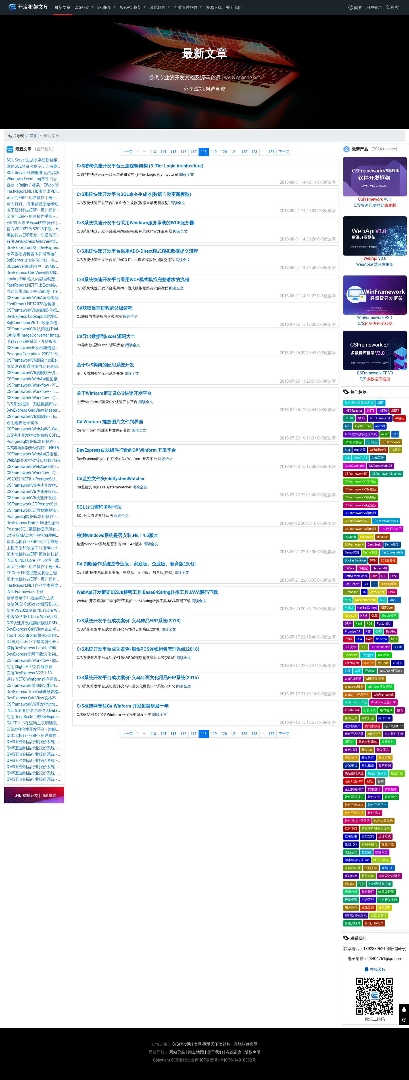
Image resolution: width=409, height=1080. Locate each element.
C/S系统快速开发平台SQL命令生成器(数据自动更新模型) (134, 194)
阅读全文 (186, 174)
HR (375, 584)
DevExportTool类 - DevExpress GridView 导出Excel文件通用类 (61, 247)
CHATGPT (360, 458)
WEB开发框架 (375, 679)
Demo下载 (370, 552)
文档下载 (371, 868)
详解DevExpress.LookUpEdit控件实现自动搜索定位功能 (55, 648)
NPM (363, 615)
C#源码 (395, 450)
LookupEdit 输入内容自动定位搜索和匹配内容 (47, 279)
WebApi (370, 671)
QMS (378, 631)
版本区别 (386, 710)
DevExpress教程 (392, 552)
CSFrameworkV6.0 (357, 521)
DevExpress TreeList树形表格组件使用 (40, 691)
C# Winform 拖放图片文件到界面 (110, 421)
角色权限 (351, 750)
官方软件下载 (394, 734)
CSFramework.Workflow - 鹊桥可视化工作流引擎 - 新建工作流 (61, 660)
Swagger (367, 655)
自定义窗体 (379, 915)
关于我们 (234, 7)
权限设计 (374, 789)
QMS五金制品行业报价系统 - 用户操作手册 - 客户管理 (54, 779)
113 (153, 152)
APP (347, 426)
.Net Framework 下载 (25, 591)
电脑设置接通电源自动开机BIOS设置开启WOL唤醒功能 (55, 366)
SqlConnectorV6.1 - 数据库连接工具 (38, 322)
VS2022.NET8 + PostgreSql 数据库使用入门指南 (49, 479)
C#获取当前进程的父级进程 (104, 308)
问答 (355, 7)
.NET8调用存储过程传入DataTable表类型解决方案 (51, 710)
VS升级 (398, 663)
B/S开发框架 (353, 442)
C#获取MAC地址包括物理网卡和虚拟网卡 (43, 535)
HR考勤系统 (389, 584)
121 (234, 152)
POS (369, 623)
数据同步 (381, 852)
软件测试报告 (354, 797)
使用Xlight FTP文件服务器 (30, 666)
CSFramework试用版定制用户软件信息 (41, 685)
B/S (395, 434)
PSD (368, 631)
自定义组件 (352, 923)
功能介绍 (374, 734)
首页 (34, 135)
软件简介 (391, 797)
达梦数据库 (352, 726)
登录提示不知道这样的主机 (30, 598)
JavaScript (377, 592)
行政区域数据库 (380, 884)
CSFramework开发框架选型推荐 (35, 347)
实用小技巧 (369, 844)
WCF (357, 671)
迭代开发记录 (354, 734)
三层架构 (368, 836)
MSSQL (394, 600)
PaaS (359, 623)
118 (204, 152)
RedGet (391, 631)
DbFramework (354, 544)
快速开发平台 (377, 773)
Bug (347, 450)
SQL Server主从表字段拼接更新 (34, 160)
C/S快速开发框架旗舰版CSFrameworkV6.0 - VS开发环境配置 (60, 435)
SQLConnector (380, 647)
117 (194, 152)
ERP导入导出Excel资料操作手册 (35, 222)
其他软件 (158, 7)
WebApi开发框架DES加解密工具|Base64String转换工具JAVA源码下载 (147, 592)
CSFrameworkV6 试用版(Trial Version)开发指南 (48, 329)
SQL (363, 647)
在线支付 (368, 907)
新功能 (349, 884)
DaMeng (350, 537)
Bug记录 (360, 450)
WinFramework (384, 694)
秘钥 (370, 781)
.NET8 (349, 418)
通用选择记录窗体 (22, 422)
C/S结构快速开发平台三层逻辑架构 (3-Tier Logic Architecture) (140, 166)
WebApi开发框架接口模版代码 (33, 460)
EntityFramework (356, 576)
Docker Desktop (355, 560)
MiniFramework (365, 600)
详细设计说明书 (389, 876)
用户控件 (351, 907)
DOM (373, 560)
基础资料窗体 (367, 742)
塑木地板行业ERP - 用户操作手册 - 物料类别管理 (49, 735)
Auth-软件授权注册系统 (361, 434)
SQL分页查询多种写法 (99, 507)
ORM (348, 623)
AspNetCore (363, 426)
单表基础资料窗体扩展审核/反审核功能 (41, 254)
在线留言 (234, 1052)
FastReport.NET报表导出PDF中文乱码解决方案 (48, 191)
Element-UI (379, 568)
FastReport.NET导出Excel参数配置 (37, 285)
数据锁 (366, 852)
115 (173, 152)
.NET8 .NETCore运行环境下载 (33, 560)
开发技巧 (351, 758)
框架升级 (397, 773)
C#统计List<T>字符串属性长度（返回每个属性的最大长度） (59, 641)
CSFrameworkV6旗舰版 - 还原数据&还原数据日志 (50, 416)
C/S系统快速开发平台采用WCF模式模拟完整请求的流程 (133, 279)
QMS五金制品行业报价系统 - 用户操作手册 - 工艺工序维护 (58, 766)
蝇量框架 (351, 899)
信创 (361, 884)
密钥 (380, 781)
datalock (382, 537)
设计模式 (384, 836)
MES (348, 600)
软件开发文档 (354, 813)
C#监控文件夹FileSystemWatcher (111, 478)
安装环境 (369, 710)
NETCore (387, 608)
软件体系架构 (383, 821)
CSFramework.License (386, 474)
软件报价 (391, 789)
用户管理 (368, 899)
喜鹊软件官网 (246, 1044)
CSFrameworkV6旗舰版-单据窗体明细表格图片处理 (52, 310)
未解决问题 (352, 868)
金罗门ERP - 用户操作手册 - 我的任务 (39, 216)
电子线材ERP (393, 726)
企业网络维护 (354, 789)
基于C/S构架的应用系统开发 (105, 365)
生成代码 (351, 844)
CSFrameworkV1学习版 (360, 481)
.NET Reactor (353, 410)
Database (366, 537)
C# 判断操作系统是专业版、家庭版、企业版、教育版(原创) (136, 564)
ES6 (383, 576)
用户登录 (374, 7)
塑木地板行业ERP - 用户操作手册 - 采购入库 (45, 579)
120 (224, 152)
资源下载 (214, 7)
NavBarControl (367, 608)
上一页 (127, 152)
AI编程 (399, 418)
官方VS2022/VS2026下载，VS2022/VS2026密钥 (50, 229)
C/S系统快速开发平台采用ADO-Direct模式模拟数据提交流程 (137, 251)
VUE (347, 671)
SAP (369, 639)
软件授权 (374, 813)
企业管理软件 (186, 7)
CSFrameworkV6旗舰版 (360, 529)
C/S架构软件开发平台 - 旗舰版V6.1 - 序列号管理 (49, 729)
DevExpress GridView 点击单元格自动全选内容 (48, 629)
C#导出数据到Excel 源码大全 (106, 336)
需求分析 (351, 892)
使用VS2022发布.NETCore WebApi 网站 (42, 610)
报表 (400, 710)
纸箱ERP (384, 907)
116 (183, 152)
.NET (380, 403)
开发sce (367, 750)
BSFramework (391, 442)
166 (271, 152)
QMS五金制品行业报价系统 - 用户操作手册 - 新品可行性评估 (60, 760)
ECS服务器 (388, 560)
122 (244, 152)
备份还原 (351, 718)
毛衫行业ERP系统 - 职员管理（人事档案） (43, 235)
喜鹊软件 (351, 876)
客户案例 (384, 765)
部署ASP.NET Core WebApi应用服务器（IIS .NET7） (52, 616)
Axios (385, 434)
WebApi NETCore (390, 671)
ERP (374, 576)
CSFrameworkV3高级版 (360, 497)
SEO (394, 639)
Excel (394, 576)
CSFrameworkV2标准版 (360, 489)
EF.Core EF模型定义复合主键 (32, 573)
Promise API (353, 631)
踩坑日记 (368, 718)
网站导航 (177, 1052)
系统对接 (368, 876)
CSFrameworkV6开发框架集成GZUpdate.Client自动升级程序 (60, 704)
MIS (382, 600)
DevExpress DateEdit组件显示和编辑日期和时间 (49, 523)
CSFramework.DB (380, 466)
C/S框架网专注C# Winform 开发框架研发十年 (123, 706)
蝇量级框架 (386, 892)
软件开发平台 (377, 805)
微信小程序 (381, 860)
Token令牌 (352, 663)
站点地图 (196, 1052)
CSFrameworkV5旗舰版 (360, 513)
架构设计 (387, 742)
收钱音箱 (351, 852)
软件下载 (351, 828)
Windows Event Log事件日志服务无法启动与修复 (50, 179)
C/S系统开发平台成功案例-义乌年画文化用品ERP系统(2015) (138, 677)
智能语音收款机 (356, 915)
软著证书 (351, 836)
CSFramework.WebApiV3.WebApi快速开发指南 (48, 429)
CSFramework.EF (356, 474)
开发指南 (368, 765)
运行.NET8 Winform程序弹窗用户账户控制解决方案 (52, 679)
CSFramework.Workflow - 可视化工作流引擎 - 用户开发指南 (59, 385)
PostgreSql (384, 623)
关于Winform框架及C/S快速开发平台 (114, 393)
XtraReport (352, 710)
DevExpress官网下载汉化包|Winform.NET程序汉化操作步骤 (59, 654)
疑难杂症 (368, 892)
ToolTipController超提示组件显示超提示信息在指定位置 (56, 635)
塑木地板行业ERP (357, 860)
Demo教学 (392, 544)
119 (214, 152)
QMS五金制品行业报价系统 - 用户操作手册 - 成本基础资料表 (60, 741)
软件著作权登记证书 (359, 403)
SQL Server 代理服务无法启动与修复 (39, 172)
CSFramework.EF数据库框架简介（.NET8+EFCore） (52, 510)
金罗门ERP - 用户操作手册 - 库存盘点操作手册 (47, 197)
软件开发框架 (354, 805)
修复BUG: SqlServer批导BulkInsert (37, 604)
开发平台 (351, 765)
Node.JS (350, 615)
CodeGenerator (355, 466)
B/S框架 (105, 7)
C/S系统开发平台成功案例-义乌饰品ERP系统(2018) (129, 620)
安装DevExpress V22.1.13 (29, 673)
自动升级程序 (374, 923)
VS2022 (368, 663)
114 (163, 152)
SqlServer (351, 655)
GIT (366, 584)
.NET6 (383, 410)
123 (254, 152)
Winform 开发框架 (380, 687)
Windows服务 (354, 687)
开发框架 (384, 758)
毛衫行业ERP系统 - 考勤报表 (32, 341)
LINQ (391, 592)
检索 (392, 7)
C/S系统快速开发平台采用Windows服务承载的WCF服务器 (135, 222)
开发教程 (368, 758)
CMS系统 (378, 458)
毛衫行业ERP (354, 781)
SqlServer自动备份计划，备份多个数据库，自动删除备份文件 (61, 260)
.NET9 (361, 418)
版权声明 (252, 1052)
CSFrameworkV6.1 (386, 521)
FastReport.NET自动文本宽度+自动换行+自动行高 (51, 585)
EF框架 (363, 568)
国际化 (349, 742)
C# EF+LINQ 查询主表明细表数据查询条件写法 (48, 723)
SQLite (398, 647)
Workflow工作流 (356, 702)
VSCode (383, 663)
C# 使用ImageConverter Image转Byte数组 (44, 335)
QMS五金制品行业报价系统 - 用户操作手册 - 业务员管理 (56, 773)
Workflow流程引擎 (383, 702)
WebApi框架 (131, 7)
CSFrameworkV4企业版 (360, 505)
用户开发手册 (387, 899)
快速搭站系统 (354, 773)
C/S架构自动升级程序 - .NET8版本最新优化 (45, 447)
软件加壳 (374, 797)
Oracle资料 (389, 615)
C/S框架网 (181, 1044)
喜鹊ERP (387, 868)
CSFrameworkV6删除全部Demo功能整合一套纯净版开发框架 (60, 360)
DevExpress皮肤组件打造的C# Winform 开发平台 (126, 450)
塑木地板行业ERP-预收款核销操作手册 (40, 554)
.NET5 (370, 410)
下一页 (284, 152)
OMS (374, 615)
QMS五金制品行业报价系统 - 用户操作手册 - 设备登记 (54, 754)
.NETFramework (380, 418)
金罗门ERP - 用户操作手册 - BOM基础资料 (43, 566)
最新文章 (62, 7)
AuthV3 (380, 426)
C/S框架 (82, 7)
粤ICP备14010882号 (238, 1060)
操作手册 (384, 718)
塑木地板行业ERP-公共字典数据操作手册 (42, 541)
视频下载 (387, 844)
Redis (348, 639)
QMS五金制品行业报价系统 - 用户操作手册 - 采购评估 (54, 748)
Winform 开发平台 (357, 694)
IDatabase (351, 592)
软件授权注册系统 (357, 821)
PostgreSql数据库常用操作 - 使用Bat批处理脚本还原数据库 (58, 441)
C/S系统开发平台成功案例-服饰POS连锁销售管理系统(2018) (138, 649)
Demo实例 (352, 552)
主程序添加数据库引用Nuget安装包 (38, 548)
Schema (381, 639)
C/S (347, 458)
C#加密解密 (378, 450)
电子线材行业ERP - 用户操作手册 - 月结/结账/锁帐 (51, 210)
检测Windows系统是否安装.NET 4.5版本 (117, 535)
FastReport (352, 584)
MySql (349, 608)
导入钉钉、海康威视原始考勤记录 (36, 204)
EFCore (349, 568)
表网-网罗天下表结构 (212, 1044)
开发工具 (383, 750)
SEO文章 (350, 647)
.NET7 (395, 410)
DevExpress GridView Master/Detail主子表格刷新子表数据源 (60, 410)
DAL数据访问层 (391, 529)
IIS (364, 592)
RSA (359, 639)
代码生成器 (372, 726)
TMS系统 (383, 655)
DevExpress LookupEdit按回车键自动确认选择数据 (51, 316)
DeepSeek (374, 544)
